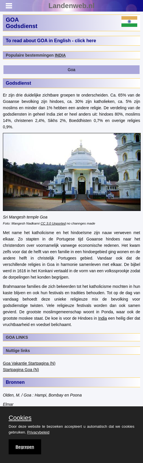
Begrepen (25, 447)
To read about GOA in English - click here (51, 40)
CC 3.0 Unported (53, 223)
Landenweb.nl (71, 6)
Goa (71, 69)
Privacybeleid (38, 432)
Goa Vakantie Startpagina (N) (29, 363)
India (102, 318)
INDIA (60, 55)
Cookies (20, 418)
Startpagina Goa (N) (21, 369)
